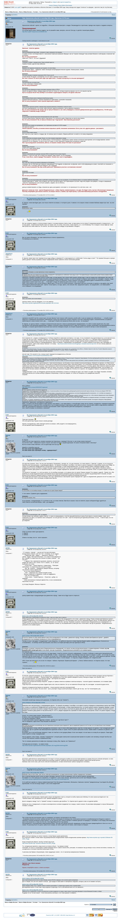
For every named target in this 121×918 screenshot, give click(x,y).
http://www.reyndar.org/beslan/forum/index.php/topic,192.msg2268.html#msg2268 (45, 745)
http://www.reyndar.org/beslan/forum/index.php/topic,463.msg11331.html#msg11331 (45, 779)
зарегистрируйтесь (65, 2)
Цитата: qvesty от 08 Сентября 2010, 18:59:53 (33, 772)
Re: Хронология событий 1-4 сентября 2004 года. (42, 44)
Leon (7, 198)
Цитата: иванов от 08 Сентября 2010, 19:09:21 (33, 878)
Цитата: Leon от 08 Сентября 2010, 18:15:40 (32, 616)
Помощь (55, 5)
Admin (8, 21)
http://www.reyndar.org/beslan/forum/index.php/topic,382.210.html (40, 303)
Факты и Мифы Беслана (11, 11)
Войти (63, 5)
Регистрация (69, 5)
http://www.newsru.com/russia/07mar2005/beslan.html (37, 355)
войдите (54, 2)
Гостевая (35, 11)
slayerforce (9, 253)
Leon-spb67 (17, 7)
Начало (51, 5)
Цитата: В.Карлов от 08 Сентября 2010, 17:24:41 (33, 702)
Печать (114, 14)
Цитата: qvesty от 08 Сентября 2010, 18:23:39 (33, 635)
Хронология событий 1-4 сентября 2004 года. (54, 11)
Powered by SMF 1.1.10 (51, 915)
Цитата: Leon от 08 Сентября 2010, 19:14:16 (32, 884)
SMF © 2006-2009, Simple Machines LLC (66, 915)
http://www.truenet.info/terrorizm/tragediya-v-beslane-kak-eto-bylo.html (77, 343)
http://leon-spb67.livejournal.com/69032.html (34, 31)
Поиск (59, 5)
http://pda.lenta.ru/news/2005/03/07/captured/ (34, 387)
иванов (8, 435)
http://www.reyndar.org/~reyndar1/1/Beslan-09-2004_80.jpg (38, 843)
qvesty (8, 548)
